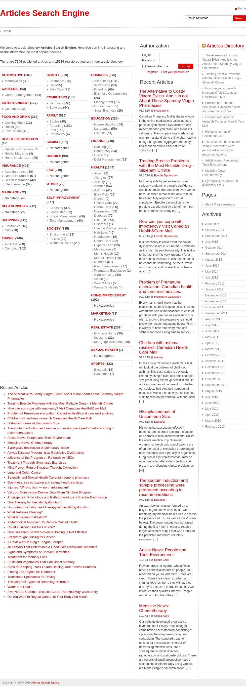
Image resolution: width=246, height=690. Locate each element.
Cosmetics (57, 81)
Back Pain (101, 194)
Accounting (102, 81)
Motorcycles (13, 81)
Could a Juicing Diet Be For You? (31, 527)
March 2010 (213, 420)
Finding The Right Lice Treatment (31, 572)
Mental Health (104, 258)
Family (52, 115)
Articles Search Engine (44, 13)
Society (53, 228)
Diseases (100, 220)
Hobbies (53, 156)
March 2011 (213, 349)
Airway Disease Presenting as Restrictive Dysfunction (45, 452)
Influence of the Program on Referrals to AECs (40, 457)
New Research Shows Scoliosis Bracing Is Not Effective (47, 532)
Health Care (102, 241)
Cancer (99, 199)
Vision (98, 279)
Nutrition (100, 262)
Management (103, 102)
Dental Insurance (17, 176)
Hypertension (103, 245)
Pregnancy (57, 134)
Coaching (56, 208)
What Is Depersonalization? (27, 517)
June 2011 (212, 331)
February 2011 (215, 355)
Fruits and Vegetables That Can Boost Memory (41, 562)
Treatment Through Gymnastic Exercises (36, 462)
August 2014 (213, 259)
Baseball (100, 369)
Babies (54, 121)
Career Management (19, 95)
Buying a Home (105, 333)
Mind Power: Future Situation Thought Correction (42, 467)
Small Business (105, 110)
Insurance (11, 165)
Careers (10, 89)
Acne (98, 173)
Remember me (155, 66)
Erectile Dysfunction (108, 228)
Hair (52, 85)
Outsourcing (103, 106)
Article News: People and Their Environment (39, 438)
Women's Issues (61, 243)
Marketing (101, 313)
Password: (149, 60)
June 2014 (212, 265)
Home (242, 8)
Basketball (101, 374)
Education (100, 118)
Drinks (9, 127)
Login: (146, 55)
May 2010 (211, 408)
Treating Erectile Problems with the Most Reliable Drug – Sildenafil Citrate (60, 403)
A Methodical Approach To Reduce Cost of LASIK (42, 522)
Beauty (53, 75)
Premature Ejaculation (110, 270)
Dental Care (102, 207)
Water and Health (20, 587)
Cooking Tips (14, 122)
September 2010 (216, 385)
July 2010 (211, 397)
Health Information (20, 139)
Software (55, 107)
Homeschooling (105, 124)
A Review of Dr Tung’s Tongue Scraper (35, 542)
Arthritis (99, 186)
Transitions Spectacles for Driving (31, 577)
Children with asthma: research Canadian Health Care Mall (49, 418)
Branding (100, 89)
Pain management (107, 266)
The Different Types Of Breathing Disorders (38, 582)
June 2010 (212, 403)
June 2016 (212, 224)
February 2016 (215, 230)
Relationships (15, 206)
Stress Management (63, 216)
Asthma (99, 190)
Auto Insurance (15, 171)
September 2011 (216, 313)
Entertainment (15, 103)
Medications (102, 249)
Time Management (62, 220)
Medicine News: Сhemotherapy (29, 443)
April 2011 (212, 343)
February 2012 (215, 283)
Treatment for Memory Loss (27, 557)
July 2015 (211, 242)
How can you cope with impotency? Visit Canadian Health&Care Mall (56, 408)
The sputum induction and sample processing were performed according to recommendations (163, 487)
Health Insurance (17, 180)
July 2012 (211, 277)
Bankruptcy (102, 151)
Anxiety (99, 182)
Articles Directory (225, 45)
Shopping (10, 220)
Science (100, 133)
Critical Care (103, 203)
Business (99, 75)
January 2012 (214, 289)
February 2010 (215, 426)
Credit (98, 155)
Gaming (53, 142)
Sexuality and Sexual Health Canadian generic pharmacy (48, 477)
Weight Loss (103, 283)
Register (152, 72)
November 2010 (215, 373)
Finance (98, 141)
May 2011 (211, 337)
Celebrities (12, 109)
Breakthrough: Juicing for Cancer (31, 537)
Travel (8, 238)
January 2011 (214, 361)
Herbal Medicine (16, 153)
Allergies (100, 177)
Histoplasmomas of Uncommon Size (33, 423)
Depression (102, 211)
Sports (97, 363)
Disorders (101, 224)
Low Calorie (13, 131)
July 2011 (211, 325)
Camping (11, 248)
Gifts (8, 230)
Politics (54, 239)
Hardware (56, 103)
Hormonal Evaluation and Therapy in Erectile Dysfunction (48, 507)
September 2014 (216, 253)
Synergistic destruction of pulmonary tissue (38, 447)
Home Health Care (18, 158)
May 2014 (211, 271)
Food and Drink (16, 117)
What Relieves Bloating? (25, 512)
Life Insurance (15, 184)
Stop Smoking (104, 275)
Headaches (102, 237)
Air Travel (11, 244)
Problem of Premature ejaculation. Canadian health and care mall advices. (60, 413)
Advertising (102, 85)
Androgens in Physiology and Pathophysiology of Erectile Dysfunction (57, 497)
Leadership (57, 212)
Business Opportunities (110, 93)
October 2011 (214, 307)
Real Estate (102, 327)
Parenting (56, 125)
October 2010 (214, 379)
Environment (58, 234)
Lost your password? (175, 72)
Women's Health (106, 287)
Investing (100, 337)
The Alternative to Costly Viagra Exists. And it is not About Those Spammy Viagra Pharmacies (166, 98)
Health (97, 167)
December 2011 (215, 295)
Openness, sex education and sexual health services (45, 482)
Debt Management (107, 159)
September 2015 (216, 236)
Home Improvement (108, 295)
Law (50, 170)
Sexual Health (104, 350)
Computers (56, 97)
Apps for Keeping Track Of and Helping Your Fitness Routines (51, 567)
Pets (52, 130)
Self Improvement (63, 198)
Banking (100, 147)
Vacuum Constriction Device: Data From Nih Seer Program (49, 492)
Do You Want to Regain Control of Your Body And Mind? (47, 597)
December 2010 (215, 367)
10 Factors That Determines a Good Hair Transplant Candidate (52, 547)
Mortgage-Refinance (108, 342)
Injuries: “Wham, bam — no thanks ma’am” (38, 487)
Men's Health (103, 253)
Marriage (10, 192)
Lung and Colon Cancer (24, 472)
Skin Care (56, 89)
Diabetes (100, 215)
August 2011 (213, 319)
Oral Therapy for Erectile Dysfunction (33, 502)
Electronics (13, 226)
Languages (102, 128)
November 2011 (215, 301)
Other (52, 184)
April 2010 (212, 414)
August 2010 (213, 391)
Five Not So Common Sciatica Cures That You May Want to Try (52, 592)
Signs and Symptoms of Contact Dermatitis (38, 552)
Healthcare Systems (19, 149)
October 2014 (214, 247)
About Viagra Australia (220, 204)
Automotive (12, 75)
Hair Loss (101, 232)
